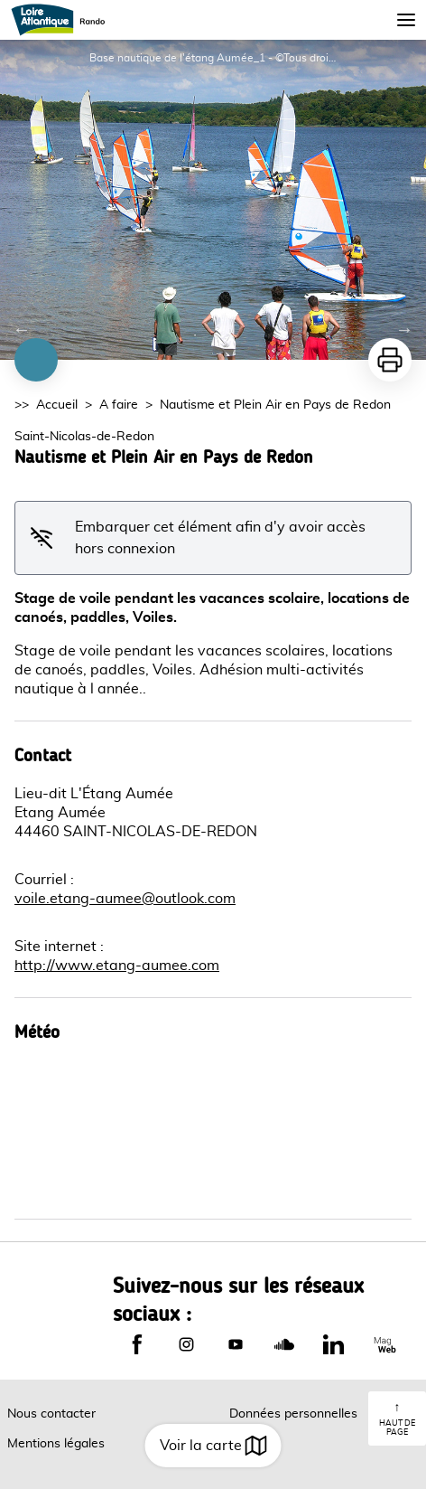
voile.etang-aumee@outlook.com (125, 898)
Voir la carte (213, 1445)
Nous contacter (51, 1414)
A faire (118, 405)
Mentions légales (56, 1443)
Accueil (57, 405)
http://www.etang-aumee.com (116, 965)
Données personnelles (293, 1414)
